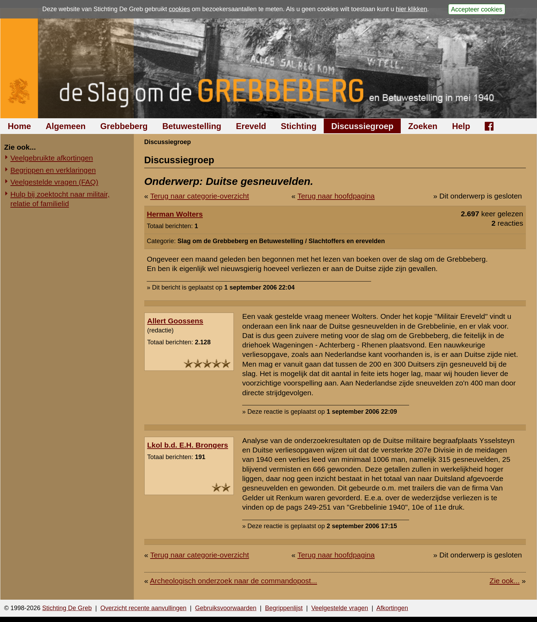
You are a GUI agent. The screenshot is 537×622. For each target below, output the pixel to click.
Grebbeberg (124, 126)
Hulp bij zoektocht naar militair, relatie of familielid (60, 199)
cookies (179, 9)
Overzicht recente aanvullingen (143, 608)
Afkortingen (392, 608)
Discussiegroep (362, 126)
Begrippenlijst (283, 608)
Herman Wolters (175, 214)
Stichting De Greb (67, 608)
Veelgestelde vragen (339, 608)
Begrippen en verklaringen (53, 170)
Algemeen (66, 126)
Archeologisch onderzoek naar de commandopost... (233, 581)
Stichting (299, 126)
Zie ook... (505, 581)
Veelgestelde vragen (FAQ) (54, 182)
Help (461, 126)
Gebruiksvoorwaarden (225, 608)
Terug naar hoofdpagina (336, 196)
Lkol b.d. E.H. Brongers (187, 445)
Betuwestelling (191, 126)
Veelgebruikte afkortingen (51, 158)
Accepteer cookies (476, 9)
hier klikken (411, 9)
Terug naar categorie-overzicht (199, 196)
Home (19, 126)
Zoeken (422, 126)
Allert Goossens (175, 321)
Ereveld (251, 126)
